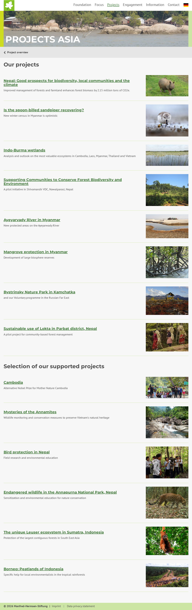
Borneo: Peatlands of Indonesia (33, 569)
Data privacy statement (81, 606)
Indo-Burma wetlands (24, 150)
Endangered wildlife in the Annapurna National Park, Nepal (60, 492)
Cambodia (13, 382)
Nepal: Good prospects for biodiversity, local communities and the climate (67, 83)
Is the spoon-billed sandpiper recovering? (44, 110)
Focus (99, 4)
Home (9, 5)
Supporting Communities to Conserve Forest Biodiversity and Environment (63, 182)
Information (155, 4)
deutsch (186, 5)
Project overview (17, 52)
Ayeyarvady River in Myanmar (32, 220)
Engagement (132, 4)
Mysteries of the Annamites (30, 412)
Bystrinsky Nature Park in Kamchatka (39, 292)
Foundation (82, 4)
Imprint (56, 606)
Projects (113, 4)
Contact (174, 4)
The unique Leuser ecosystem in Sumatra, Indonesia (54, 532)
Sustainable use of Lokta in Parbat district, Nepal (50, 328)
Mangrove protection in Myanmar (36, 252)
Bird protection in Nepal (27, 452)
